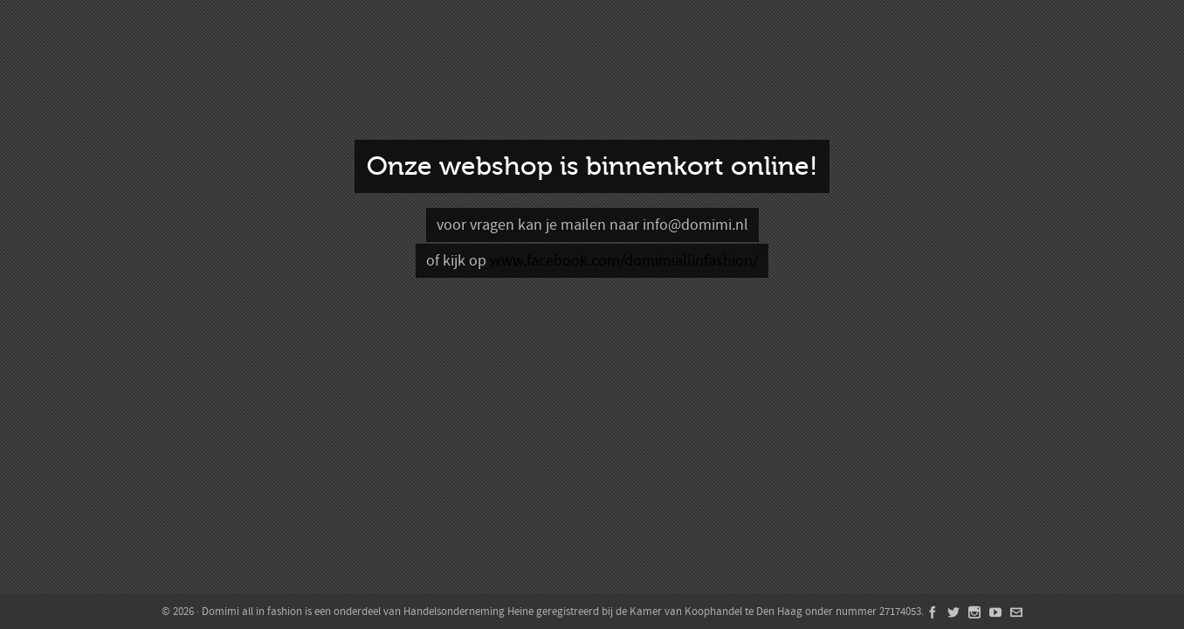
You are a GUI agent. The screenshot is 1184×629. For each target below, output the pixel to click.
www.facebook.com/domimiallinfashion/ (624, 261)
